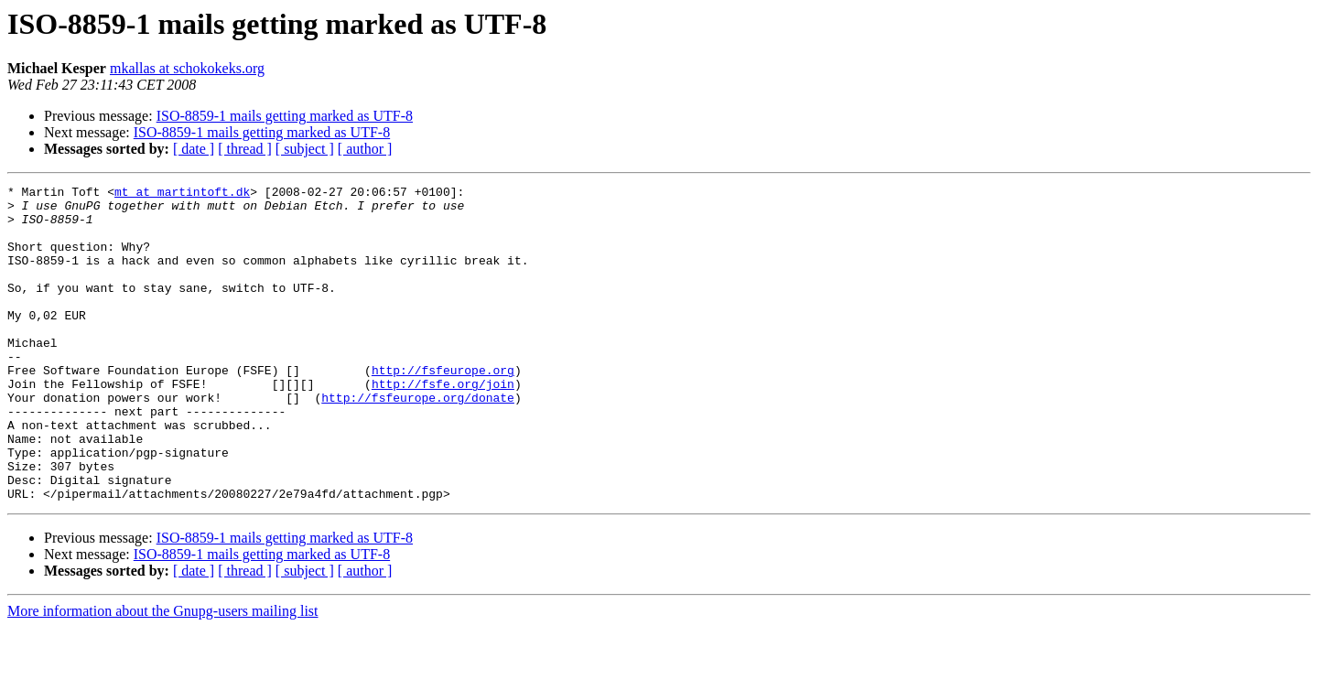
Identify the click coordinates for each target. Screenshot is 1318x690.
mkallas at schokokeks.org (187, 68)
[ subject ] (304, 148)
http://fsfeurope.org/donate (417, 441)
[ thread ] (245, 148)
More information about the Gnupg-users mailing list (163, 674)
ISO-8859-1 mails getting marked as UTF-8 (285, 116)
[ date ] (193, 148)
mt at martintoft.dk (182, 194)
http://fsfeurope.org (443, 408)
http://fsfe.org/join (443, 424)
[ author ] (365, 148)
